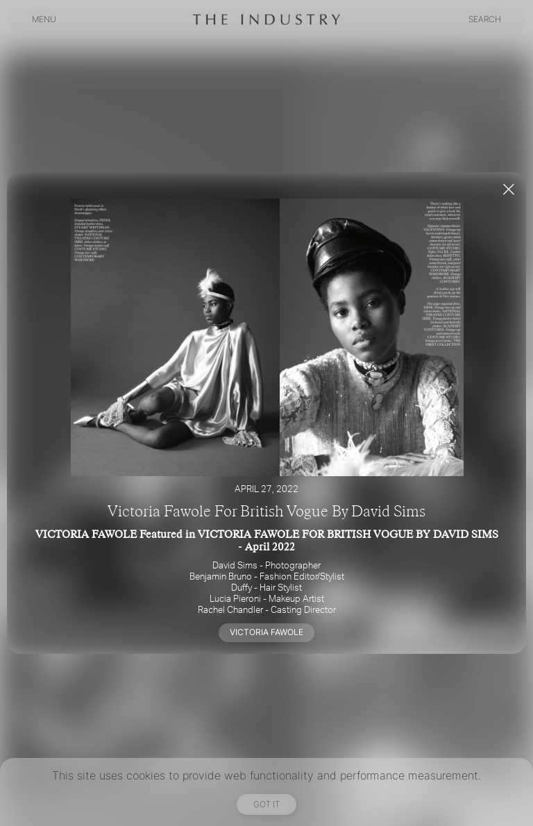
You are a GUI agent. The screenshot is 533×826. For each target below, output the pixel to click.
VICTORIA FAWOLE (266, 632)
